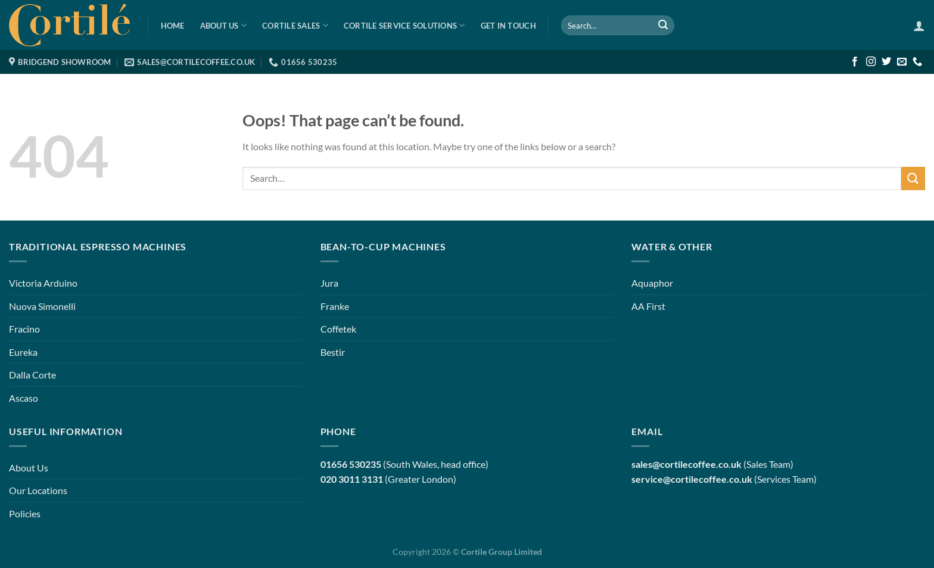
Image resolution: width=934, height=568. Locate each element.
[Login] (919, 26)
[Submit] (663, 25)
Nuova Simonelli (42, 306)
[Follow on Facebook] (855, 62)
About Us (223, 25)
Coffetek (338, 328)
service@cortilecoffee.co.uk (691, 479)
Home (173, 25)
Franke (334, 306)
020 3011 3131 (351, 479)
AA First (648, 306)
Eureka (23, 352)
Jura (329, 282)
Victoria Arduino (43, 282)
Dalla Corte (32, 374)
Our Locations (38, 490)
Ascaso (23, 398)
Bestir (332, 352)
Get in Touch (508, 25)
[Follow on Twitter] (886, 62)
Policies (25, 513)
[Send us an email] (902, 62)
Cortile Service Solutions (404, 25)
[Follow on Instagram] (871, 62)
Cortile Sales (295, 25)
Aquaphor (652, 282)
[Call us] (917, 62)
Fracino (24, 328)
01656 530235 (350, 464)
